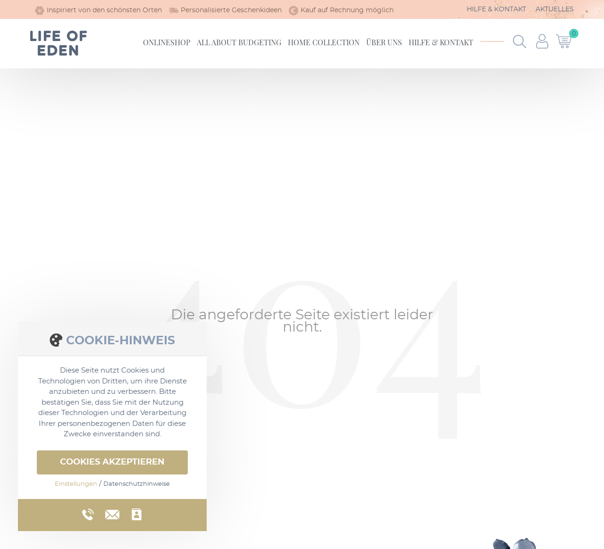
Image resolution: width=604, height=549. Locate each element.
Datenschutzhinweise (136, 484)
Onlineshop (166, 42)
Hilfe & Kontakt (496, 9)
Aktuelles (555, 9)
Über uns (384, 42)
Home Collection (324, 42)
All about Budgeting (239, 42)
